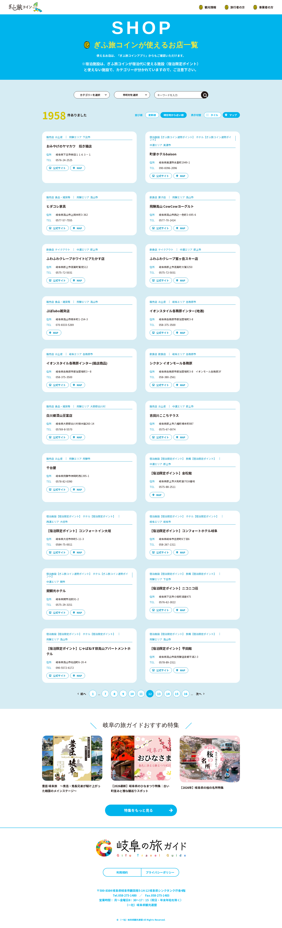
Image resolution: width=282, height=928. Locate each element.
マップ (233, 115)
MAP (79, 168)
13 (158, 694)
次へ (199, 693)
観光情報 (210, 7)
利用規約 (122, 872)
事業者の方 (266, 7)
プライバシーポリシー (160, 872)
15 (176, 694)
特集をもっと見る (138, 810)
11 (141, 694)
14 (167, 694)
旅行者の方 (237, 7)
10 (132, 694)
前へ (83, 693)
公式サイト (59, 168)
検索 (204, 95)
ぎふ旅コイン (25, 7)
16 (185, 694)
